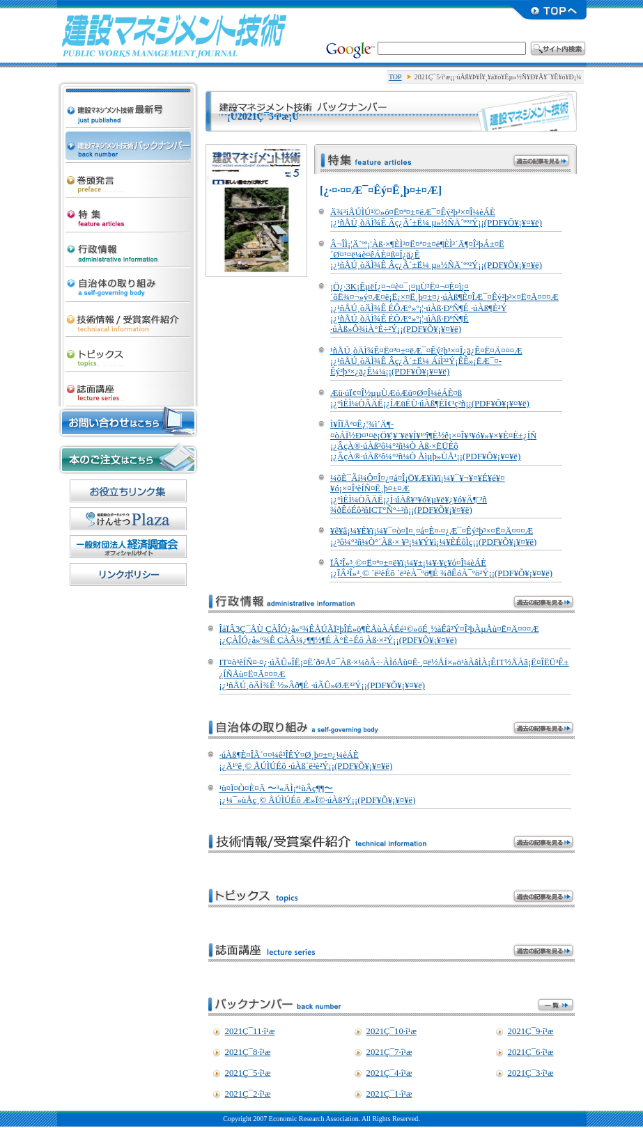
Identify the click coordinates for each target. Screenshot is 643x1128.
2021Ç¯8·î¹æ (248, 1052)
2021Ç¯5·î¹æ (248, 1073)
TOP (395, 77)
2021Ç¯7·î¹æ (389, 1052)
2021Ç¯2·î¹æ (248, 1094)
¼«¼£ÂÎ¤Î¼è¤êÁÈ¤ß (128, 281)
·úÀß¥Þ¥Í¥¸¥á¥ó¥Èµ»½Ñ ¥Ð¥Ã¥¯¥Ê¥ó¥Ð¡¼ (128, 142)
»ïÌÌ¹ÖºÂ (128, 385)
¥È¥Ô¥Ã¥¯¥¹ (128, 351)
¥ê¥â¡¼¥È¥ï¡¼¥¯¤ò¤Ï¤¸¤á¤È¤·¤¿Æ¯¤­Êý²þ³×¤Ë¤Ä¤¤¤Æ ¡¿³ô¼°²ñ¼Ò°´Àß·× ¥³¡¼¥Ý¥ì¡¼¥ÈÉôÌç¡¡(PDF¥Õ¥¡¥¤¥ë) (433, 536)
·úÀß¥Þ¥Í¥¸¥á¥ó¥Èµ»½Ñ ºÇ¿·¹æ (128, 95)
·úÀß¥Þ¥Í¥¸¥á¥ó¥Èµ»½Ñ (174, 34)
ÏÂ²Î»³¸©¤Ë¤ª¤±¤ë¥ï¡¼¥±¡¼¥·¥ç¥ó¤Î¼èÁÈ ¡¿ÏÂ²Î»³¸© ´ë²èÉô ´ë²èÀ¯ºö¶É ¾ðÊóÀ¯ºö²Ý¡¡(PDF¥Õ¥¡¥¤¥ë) (441, 568)
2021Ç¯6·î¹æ (531, 1052)
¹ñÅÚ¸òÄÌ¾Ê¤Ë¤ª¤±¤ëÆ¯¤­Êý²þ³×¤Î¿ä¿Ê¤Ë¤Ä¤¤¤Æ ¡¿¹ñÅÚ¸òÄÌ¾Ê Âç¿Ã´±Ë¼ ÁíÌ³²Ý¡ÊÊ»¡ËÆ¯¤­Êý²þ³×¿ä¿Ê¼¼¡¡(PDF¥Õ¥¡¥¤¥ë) (426, 361)
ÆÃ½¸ (128, 211)
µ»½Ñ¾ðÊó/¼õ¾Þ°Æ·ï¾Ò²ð (128, 316)
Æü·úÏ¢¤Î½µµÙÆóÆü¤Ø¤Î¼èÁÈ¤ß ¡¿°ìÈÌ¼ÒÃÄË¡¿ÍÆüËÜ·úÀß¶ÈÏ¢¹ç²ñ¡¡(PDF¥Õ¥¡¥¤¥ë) (429, 398)
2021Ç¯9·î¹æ (531, 1031)
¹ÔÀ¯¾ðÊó (128, 246)
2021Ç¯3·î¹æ (531, 1073)
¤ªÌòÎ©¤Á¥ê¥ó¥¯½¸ (128, 490)
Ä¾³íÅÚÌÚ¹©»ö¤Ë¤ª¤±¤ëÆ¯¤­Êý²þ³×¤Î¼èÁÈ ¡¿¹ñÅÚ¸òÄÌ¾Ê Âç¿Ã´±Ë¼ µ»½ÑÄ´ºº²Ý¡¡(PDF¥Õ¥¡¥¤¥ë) (436, 217)
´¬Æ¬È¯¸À (128, 177)
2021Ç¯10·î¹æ (391, 1031)
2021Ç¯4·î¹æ (389, 1073)
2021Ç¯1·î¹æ (389, 1094)
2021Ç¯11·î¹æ (250, 1031)
